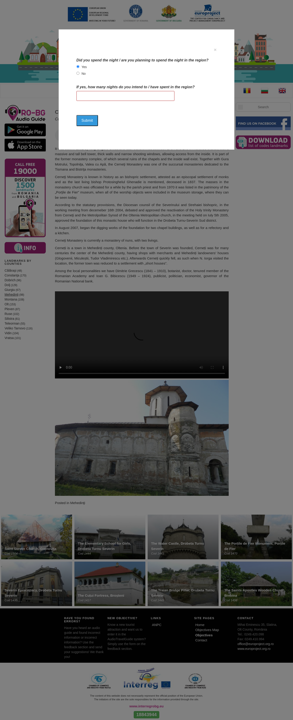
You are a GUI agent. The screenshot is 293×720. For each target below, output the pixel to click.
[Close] (215, 49)
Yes (84, 67)
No (83, 73)
